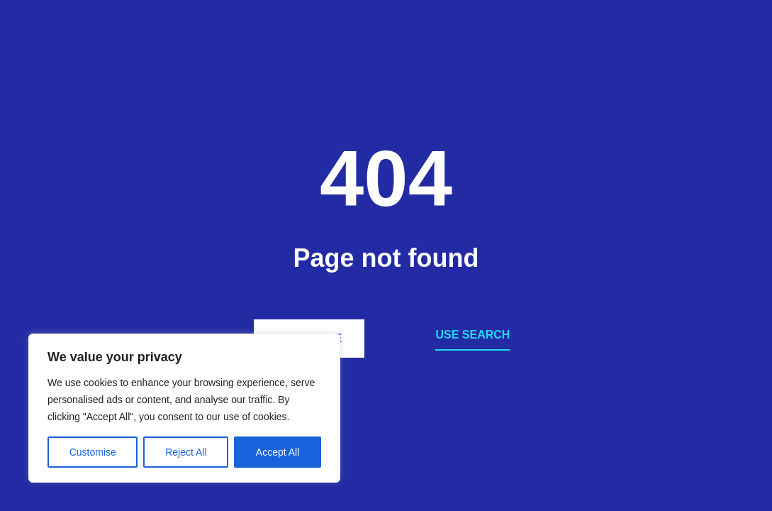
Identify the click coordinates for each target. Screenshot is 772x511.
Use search (472, 335)
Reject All (185, 452)
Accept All (277, 452)
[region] (184, 408)
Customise (92, 452)
